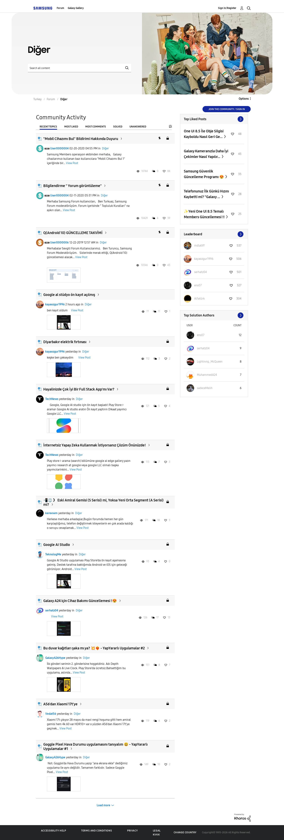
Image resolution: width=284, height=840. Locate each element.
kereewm (51, 513)
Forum (60, 8)
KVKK (156, 834)
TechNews (51, 399)
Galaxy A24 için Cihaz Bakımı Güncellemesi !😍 (80, 601)
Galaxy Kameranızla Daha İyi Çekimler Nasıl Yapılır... (206, 154)
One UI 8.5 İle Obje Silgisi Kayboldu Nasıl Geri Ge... (204, 134)
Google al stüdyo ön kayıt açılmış (69, 294)
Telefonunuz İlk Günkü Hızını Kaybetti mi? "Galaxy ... (206, 194)
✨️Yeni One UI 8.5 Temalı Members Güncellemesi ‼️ (204, 214)
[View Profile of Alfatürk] (199, 298)
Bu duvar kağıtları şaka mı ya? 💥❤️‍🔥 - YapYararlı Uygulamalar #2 (94, 648)
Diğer (105, 148)
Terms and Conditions (96, 830)
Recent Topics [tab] (48, 126)
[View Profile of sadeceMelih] (204, 388)
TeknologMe (53, 554)
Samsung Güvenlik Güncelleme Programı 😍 (204, 174)
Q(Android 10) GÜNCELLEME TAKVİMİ (73, 233)
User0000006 (59, 242)
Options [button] (244, 98)
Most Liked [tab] (71, 126)
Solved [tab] (117, 126)
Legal (157, 830)
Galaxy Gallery (76, 8)
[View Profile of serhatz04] (200, 272)
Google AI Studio (56, 544)
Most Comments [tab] (95, 126)
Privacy (132, 830)
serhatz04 (51, 610)
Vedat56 (50, 713)
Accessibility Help (53, 830)
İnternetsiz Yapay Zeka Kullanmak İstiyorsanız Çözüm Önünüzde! (94, 445)
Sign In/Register (227, 8)
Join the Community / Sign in (226, 109)
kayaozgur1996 (55, 304)
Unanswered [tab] (138, 126)
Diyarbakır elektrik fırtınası (64, 342)
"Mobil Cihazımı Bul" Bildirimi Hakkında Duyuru (80, 139)
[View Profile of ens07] (198, 285)
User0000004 (59, 148)
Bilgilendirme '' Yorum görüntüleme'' (72, 186)
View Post (72, 163)
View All (214, 119)
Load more (103, 805)
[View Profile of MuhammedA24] (207, 375)
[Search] (79, 68)
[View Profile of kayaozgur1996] (203, 259)
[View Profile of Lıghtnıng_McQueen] (209, 361)
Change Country (185, 832)
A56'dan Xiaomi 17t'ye (60, 704)
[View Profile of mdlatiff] (199, 245)
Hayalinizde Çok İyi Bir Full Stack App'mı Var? (78, 389)
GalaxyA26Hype (55, 658)
